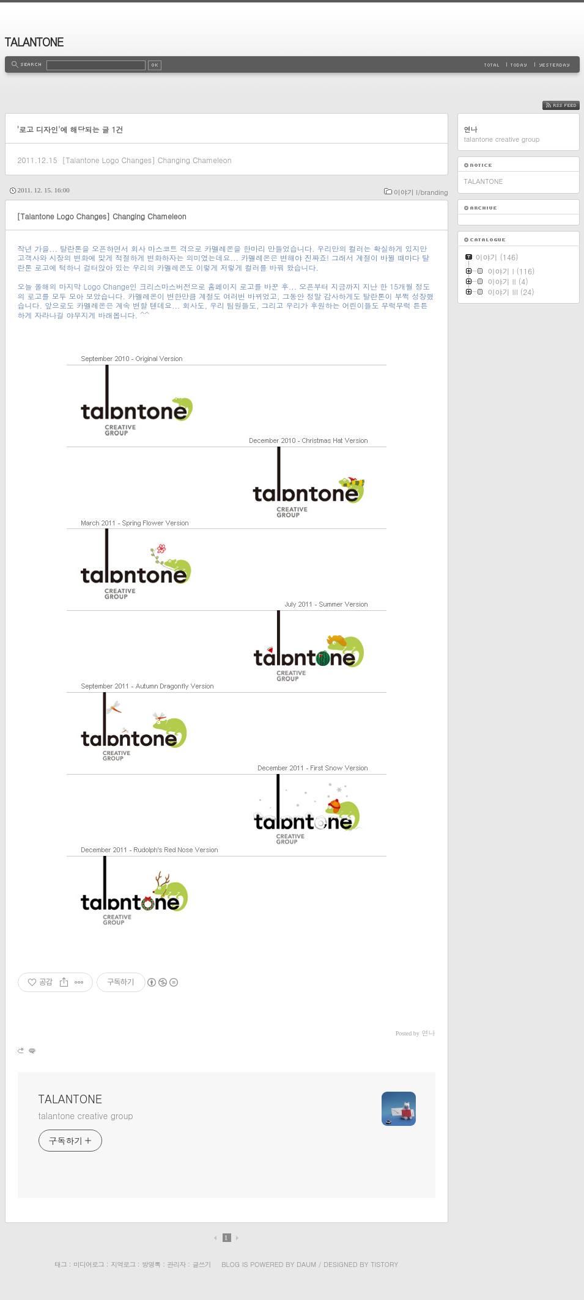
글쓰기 (201, 1264)
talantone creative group (86, 1115)
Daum (306, 1264)
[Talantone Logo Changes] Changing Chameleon (146, 160)
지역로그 (123, 1264)
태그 (60, 1264)
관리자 (176, 1264)
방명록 (151, 1264)
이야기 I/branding (421, 192)
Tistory (384, 1264)
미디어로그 (88, 1264)
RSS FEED (570, 105)
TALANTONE (34, 41)
